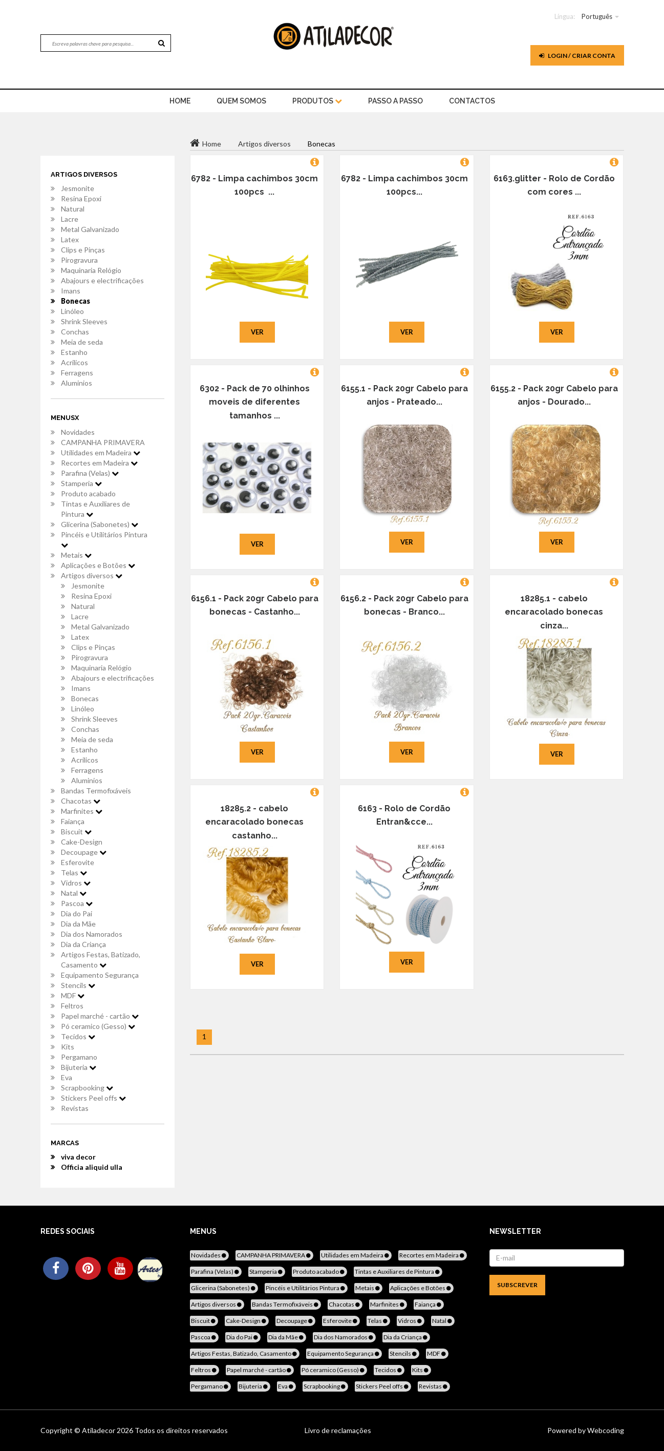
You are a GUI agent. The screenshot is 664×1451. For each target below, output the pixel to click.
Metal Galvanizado (90, 229)
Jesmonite (77, 188)
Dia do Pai (76, 913)
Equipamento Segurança (100, 975)
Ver (257, 332)
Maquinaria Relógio (91, 270)
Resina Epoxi (81, 198)
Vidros (76, 882)
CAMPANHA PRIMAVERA (103, 442)
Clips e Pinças (83, 249)
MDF (72, 995)
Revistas (75, 1108)
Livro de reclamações (338, 1430)
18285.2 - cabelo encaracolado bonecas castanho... (254, 822)
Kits (67, 1046)
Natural (72, 208)
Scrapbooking (87, 1087)
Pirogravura (79, 260)
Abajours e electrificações (102, 280)
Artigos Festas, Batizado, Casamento (100, 959)
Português (597, 16)
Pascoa (77, 903)
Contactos (472, 101)
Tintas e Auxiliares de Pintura (95, 508)
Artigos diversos (91, 575)
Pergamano (79, 1057)
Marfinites (81, 811)
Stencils (78, 985)
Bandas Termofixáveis (96, 790)
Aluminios (76, 382)
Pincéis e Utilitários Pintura (104, 539)
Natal (74, 893)
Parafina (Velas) (90, 473)
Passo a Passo (395, 101)
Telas (74, 872)
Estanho (74, 352)
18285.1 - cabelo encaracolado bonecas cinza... (554, 612)
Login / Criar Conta (577, 55)
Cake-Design (81, 841)
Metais (76, 555)
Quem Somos (241, 101)
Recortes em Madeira (99, 462)
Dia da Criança (83, 944)
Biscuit (76, 831)
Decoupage (83, 852)
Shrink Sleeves (84, 321)
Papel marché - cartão (100, 1016)
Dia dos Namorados (91, 934)
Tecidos (78, 1036)
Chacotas (80, 800)
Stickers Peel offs (93, 1097)
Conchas (75, 331)
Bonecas (75, 301)
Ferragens (77, 372)
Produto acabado (88, 493)
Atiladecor (99, 1430)
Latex (70, 239)
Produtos (317, 101)
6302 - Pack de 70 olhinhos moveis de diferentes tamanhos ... (255, 402)
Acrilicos (74, 362)
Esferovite (77, 862)
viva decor (78, 1156)
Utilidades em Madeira (100, 452)
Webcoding (605, 1430)
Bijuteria (78, 1067)
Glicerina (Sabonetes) (99, 524)
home (179, 101)
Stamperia (81, 483)
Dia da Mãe (78, 923)
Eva (66, 1077)
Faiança (72, 821)
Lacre (69, 219)
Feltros (72, 1005)
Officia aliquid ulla (91, 1167)
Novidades (78, 432)
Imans (70, 290)
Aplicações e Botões (98, 565)
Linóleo (72, 311)
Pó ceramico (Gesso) (98, 1026)
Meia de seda (82, 342)
